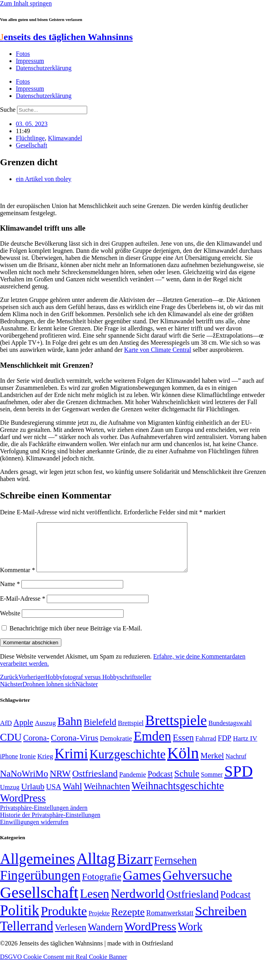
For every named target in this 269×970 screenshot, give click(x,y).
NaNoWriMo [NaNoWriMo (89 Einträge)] (24, 783)
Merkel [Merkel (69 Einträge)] (212, 765)
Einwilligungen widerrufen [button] (34, 831)
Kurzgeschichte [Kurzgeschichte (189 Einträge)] (128, 764)
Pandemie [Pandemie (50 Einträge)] (132, 784)
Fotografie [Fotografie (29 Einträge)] (101, 886)
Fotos (23, 53)
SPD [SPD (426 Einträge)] (238, 780)
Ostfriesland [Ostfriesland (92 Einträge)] (95, 783)
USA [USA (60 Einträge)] (53, 796)
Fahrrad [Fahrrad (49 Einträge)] (205, 748)
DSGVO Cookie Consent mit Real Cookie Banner (63, 966)
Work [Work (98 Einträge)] (190, 936)
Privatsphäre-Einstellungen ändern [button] (44, 817)
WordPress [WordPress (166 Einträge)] (150, 936)
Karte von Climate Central (157, 349)
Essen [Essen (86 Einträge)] (183, 747)
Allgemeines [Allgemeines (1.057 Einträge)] (37, 868)
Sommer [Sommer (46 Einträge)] (212, 784)
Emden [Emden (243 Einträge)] (152, 745)
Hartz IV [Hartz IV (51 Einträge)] (245, 748)
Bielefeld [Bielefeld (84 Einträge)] (100, 732)
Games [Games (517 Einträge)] (142, 884)
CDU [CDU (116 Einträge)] (11, 746)
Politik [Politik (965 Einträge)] (19, 920)
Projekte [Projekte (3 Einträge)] (98, 922)
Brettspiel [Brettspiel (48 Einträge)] (131, 732)
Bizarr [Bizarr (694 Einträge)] (135, 868)
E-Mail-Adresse (22, 608)
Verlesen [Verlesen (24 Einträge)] (70, 937)
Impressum (30, 60)
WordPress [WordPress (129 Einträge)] (23, 807)
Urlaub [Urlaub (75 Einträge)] (32, 796)
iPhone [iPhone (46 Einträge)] (9, 766)
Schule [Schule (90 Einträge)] (186, 783)
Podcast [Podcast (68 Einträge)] (160, 783)
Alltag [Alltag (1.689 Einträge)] (95, 867)
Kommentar (17, 579)
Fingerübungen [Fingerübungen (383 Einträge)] (40, 884)
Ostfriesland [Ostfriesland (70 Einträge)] (192, 904)
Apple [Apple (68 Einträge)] (23, 732)
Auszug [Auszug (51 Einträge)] (45, 732)
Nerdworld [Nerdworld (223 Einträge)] (137, 903)
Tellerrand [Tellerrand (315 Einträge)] (26, 935)
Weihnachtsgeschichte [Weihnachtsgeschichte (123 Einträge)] (178, 795)
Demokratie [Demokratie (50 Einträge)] (116, 748)
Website (10, 622)
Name (10, 593)
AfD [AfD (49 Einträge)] (6, 732)
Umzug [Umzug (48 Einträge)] (9, 796)
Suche (7, 109)
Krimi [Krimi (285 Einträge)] (71, 763)
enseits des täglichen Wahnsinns (66, 37)
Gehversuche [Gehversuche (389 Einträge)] (197, 884)
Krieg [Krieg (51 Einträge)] (45, 766)
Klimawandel (65, 138)
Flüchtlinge (30, 138)
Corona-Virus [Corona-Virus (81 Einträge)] (74, 747)
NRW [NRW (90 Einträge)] (60, 783)
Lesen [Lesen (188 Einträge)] (94, 903)
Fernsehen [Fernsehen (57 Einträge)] (175, 870)
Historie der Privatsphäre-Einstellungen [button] (50, 824)
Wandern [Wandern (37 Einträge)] (105, 936)
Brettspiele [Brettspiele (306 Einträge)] (176, 730)
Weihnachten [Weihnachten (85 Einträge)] (107, 796)
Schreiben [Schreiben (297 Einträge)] (220, 920)
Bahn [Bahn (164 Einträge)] (69, 730)
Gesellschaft (31, 145)
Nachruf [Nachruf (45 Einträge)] (235, 765)
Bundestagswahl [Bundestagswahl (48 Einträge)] (230, 732)
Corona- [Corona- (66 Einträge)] (36, 747)
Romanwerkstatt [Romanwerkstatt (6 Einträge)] (169, 922)
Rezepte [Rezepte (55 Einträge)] (128, 921)
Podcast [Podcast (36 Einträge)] (235, 904)
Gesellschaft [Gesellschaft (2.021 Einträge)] (39, 902)
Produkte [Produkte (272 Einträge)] (64, 920)
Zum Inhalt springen (26, 3)
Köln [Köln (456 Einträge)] (183, 762)
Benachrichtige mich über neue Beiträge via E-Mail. (76, 637)
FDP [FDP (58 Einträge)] (224, 747)
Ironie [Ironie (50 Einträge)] (27, 766)
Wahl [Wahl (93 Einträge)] (72, 796)
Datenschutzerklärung (43, 68)
